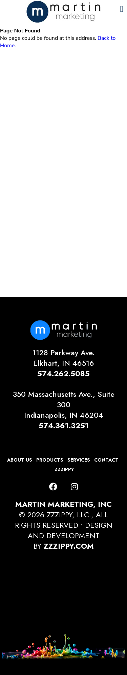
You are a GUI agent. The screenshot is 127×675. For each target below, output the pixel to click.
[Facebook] (53, 487)
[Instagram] (74, 487)
